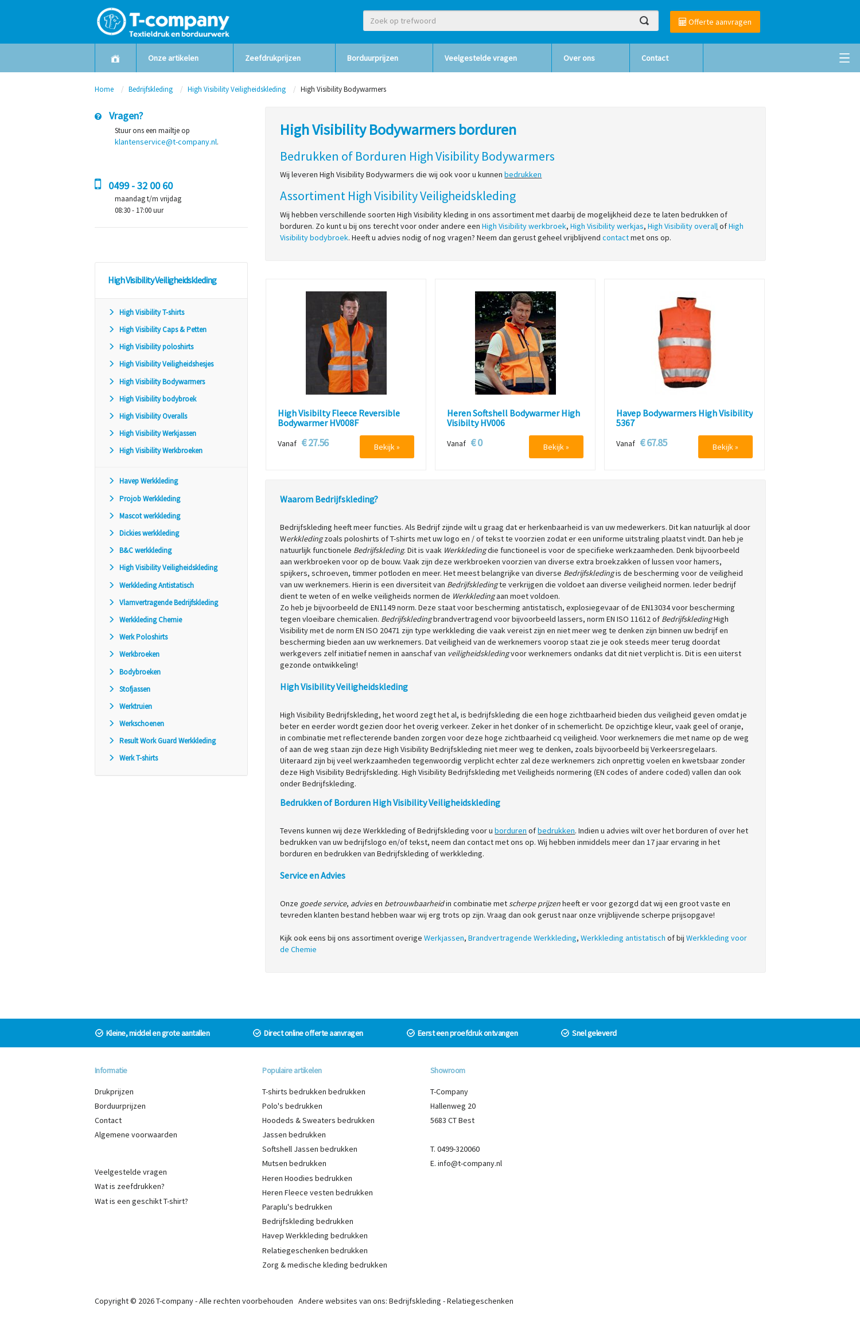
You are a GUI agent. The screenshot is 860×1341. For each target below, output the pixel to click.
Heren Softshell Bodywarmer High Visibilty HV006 (513, 418)
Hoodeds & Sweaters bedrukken (318, 1120)
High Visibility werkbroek (524, 226)
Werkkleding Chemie (145, 620)
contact (615, 237)
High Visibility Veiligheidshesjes (160, 364)
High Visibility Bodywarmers (156, 382)
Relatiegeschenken (480, 1301)
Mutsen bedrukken (294, 1163)
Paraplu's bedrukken (297, 1207)
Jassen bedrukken (294, 1134)
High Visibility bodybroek (152, 399)
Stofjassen (129, 689)
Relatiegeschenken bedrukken (315, 1250)
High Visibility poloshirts (150, 347)
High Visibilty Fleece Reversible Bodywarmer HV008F (339, 418)
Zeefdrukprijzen (273, 58)
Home (104, 89)
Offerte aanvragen (715, 22)
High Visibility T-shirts (146, 312)
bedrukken (523, 174)
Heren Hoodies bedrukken (307, 1178)
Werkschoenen (136, 723)
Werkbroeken (133, 654)
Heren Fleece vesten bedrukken (317, 1192)
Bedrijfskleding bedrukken (307, 1221)
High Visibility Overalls (147, 416)
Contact (654, 58)
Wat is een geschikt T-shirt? (141, 1201)
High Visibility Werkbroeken (155, 450)
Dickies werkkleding (143, 533)
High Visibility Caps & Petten (157, 329)
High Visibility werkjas (607, 226)
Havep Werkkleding (143, 481)
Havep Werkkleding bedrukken (315, 1235)
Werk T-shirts (133, 758)
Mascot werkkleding (144, 516)
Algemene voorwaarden (136, 1134)
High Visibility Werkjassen (152, 433)
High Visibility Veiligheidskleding (237, 89)
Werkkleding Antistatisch (151, 585)
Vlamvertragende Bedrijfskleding (163, 602)
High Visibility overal (682, 226)
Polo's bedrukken (292, 1106)
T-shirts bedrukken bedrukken (313, 1091)
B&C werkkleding (140, 550)
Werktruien (130, 706)
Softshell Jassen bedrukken (309, 1149)
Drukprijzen (114, 1091)
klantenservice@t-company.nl (166, 142)
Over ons (579, 58)
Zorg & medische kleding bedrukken (324, 1265)
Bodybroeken (134, 672)
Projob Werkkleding (144, 499)
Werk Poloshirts (138, 637)
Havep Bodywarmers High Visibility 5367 (684, 418)
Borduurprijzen (372, 58)
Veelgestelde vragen (481, 58)
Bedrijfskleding (151, 89)
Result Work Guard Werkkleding (162, 741)
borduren (511, 830)
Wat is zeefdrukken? (130, 1186)
